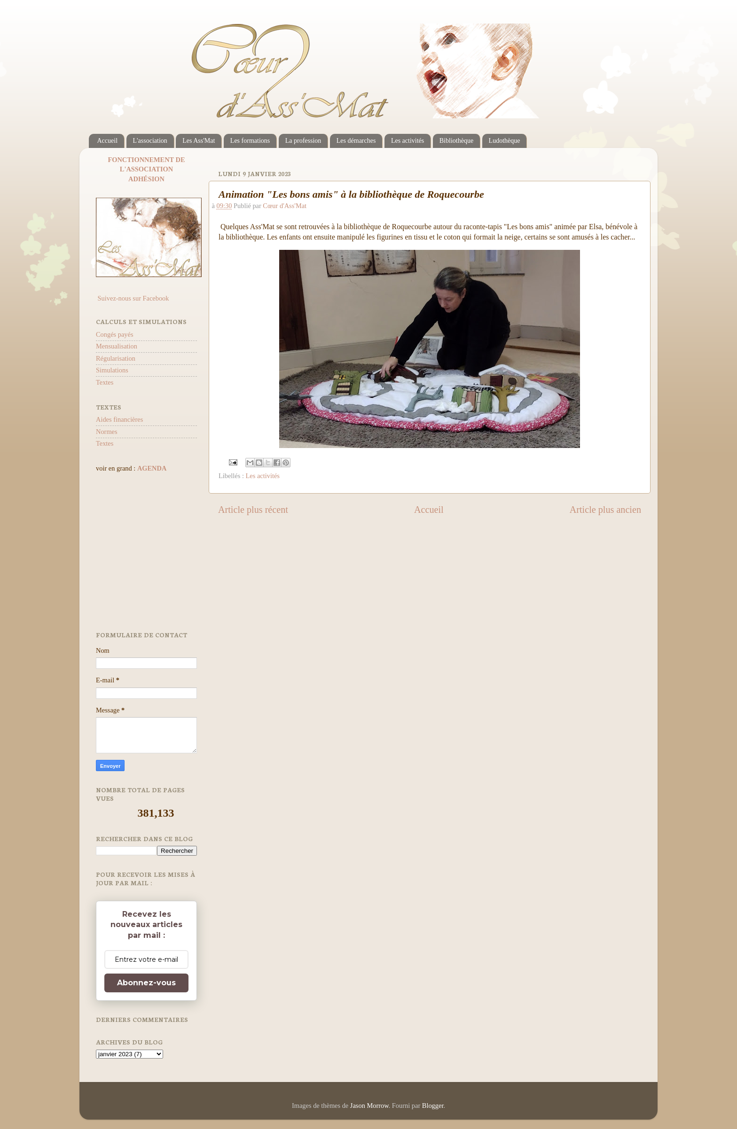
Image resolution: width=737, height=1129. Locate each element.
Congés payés (114, 334)
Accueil (107, 140)
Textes (104, 382)
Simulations (112, 370)
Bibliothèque (456, 140)
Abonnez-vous (146, 982)
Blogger (433, 1105)
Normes (107, 431)
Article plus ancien (605, 509)
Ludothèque (504, 140)
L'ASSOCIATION (146, 169)
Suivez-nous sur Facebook (132, 298)
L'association (150, 140)
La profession (303, 140)
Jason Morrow (369, 1105)
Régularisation (115, 358)
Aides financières (119, 419)
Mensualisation (116, 346)
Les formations (250, 140)
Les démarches (356, 140)
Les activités (407, 140)
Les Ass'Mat (198, 140)
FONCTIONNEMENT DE (146, 159)
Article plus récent (253, 509)
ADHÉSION (146, 179)
